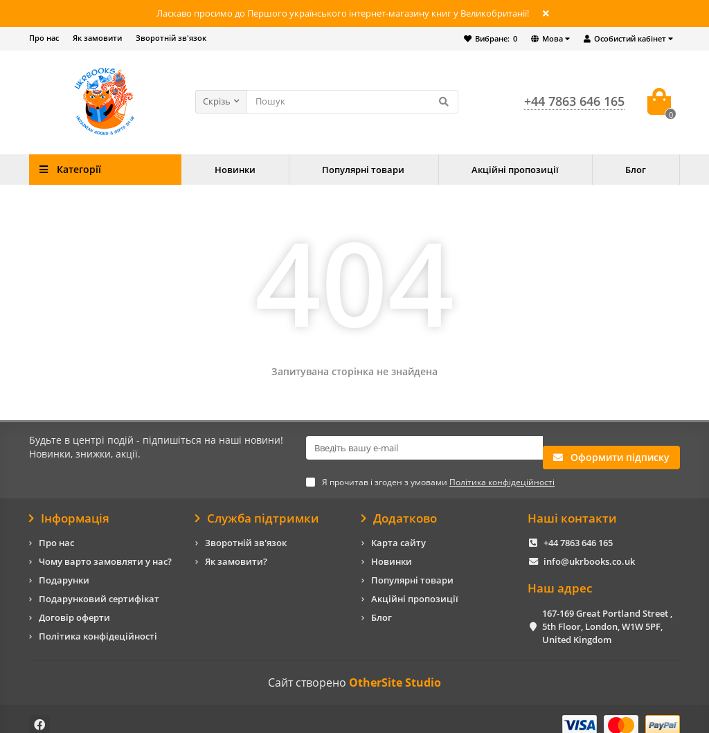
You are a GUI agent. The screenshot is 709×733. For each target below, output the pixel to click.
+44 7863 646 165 (578, 530)
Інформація (69, 505)
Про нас (44, 38)
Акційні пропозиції (515, 169)
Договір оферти (74, 605)
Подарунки (64, 567)
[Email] (424, 448)
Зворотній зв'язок (171, 38)
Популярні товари (363, 169)
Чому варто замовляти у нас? (105, 549)
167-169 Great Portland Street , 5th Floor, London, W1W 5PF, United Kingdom (607, 613)
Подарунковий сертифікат (99, 586)
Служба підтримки (257, 505)
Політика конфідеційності (98, 623)
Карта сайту (398, 530)
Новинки (235, 169)
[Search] (352, 102)
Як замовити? (236, 549)
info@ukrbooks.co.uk (589, 549)
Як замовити (97, 38)
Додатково (399, 505)
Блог (635, 169)
